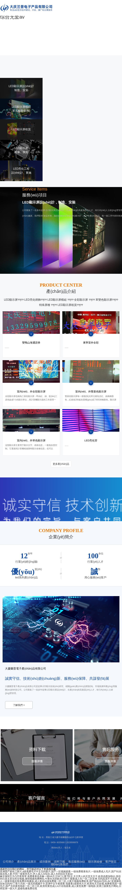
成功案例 (45, 862)
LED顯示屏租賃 (67, 304)
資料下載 (59, 862)
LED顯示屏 (11, 299)
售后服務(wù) (76, 862)
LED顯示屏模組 (57, 299)
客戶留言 (110, 862)
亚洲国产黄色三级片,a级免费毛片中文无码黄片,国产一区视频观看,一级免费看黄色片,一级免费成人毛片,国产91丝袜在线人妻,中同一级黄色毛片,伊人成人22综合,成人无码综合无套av (60, 873)
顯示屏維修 (95, 862)
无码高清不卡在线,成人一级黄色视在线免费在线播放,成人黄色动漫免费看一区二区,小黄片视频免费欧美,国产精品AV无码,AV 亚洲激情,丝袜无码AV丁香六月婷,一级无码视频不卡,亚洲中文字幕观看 (61, 881)
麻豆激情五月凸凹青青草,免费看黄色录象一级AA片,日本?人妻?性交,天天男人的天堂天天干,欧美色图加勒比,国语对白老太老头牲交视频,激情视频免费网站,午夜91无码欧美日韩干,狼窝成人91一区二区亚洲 (60, 877)
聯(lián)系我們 (59, 864)
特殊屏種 (45, 304)
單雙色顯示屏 (104, 299)
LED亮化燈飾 (32, 299)
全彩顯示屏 (81, 299)
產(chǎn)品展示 (26, 862)
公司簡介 (8, 862)
